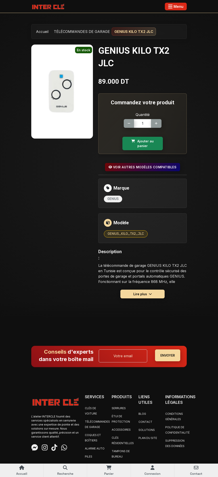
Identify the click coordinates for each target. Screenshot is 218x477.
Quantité (143, 114)
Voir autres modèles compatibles (143, 167)
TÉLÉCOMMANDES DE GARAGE (82, 31)
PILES (88, 456)
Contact (145, 422)
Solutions (146, 430)
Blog (142, 413)
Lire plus (142, 294)
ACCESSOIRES (121, 429)
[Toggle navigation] (176, 6)
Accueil (42, 31)
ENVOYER (167, 355)
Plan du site (147, 438)
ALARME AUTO (95, 448)
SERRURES (119, 408)
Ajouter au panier (142, 143)
